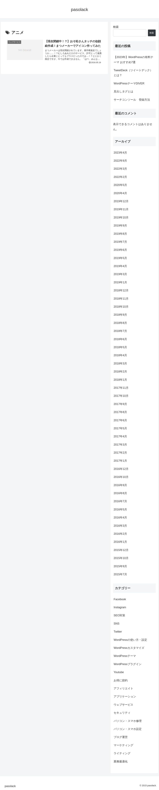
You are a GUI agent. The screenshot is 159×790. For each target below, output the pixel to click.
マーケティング (123, 745)
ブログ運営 (121, 737)
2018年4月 (120, 355)
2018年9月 (120, 314)
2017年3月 (120, 444)
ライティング (122, 753)
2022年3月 (120, 168)
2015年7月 (120, 574)
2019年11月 (121, 209)
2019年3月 (120, 274)
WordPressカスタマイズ (129, 647)
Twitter (118, 631)
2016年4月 (120, 517)
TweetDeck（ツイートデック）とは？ (133, 73)
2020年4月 (120, 193)
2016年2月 (120, 533)
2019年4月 (120, 266)
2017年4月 (120, 436)
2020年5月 (120, 185)
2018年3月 (120, 363)
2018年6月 (120, 339)
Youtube (119, 672)
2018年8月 (120, 322)
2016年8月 (120, 493)
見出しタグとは (123, 91)
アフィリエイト (123, 688)
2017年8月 (120, 412)
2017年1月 (120, 460)
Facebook (120, 599)
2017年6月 (120, 420)
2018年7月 (120, 331)
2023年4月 (120, 152)
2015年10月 (121, 558)
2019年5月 (120, 258)
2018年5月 (120, 347)
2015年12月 (121, 550)
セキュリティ (122, 712)
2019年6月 (120, 249)
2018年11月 (121, 298)
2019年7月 (120, 241)
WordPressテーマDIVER (129, 83)
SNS (116, 623)
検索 (116, 26)
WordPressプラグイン (127, 664)
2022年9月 (120, 160)
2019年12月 (121, 201)
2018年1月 (120, 379)
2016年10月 (121, 477)
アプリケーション (125, 696)
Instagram (120, 607)
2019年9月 (120, 225)
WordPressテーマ (125, 655)
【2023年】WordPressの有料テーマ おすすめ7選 (133, 60)
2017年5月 (120, 428)
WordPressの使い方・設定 (130, 639)
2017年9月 (120, 404)
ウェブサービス (123, 704)
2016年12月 (121, 468)
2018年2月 (120, 371)
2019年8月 (120, 233)
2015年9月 (120, 566)
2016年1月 (120, 541)
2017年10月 (121, 395)
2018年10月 (121, 306)
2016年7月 (120, 501)
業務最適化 (121, 761)
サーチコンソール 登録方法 (132, 99)
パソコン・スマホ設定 (128, 729)
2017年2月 (120, 452)
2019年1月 (120, 282)
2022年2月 (120, 176)
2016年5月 (120, 509)
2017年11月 (121, 387)
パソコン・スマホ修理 (128, 721)
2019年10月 (121, 217)
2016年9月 (120, 485)
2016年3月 (120, 525)
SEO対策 (119, 615)
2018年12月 (121, 290)
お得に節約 (121, 680)
